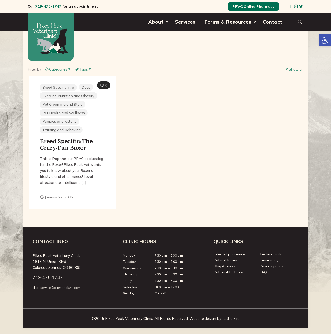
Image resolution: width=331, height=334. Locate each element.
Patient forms (225, 260)
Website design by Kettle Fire (214, 318)
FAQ (263, 272)
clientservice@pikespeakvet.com (56, 288)
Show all (294, 69)
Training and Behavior (61, 129)
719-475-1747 (48, 6)
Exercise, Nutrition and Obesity (68, 95)
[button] (325, 40)
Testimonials (270, 254)
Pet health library (228, 272)
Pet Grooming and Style (62, 104)
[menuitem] (157, 30)
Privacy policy (271, 266)
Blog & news (224, 266)
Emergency (269, 260)
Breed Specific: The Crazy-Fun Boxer (66, 144)
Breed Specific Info (58, 87)
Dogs (86, 87)
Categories (58, 69)
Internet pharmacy (229, 254)
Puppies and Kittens (59, 121)
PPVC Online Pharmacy (253, 6)
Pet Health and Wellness (63, 112)
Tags (83, 69)
